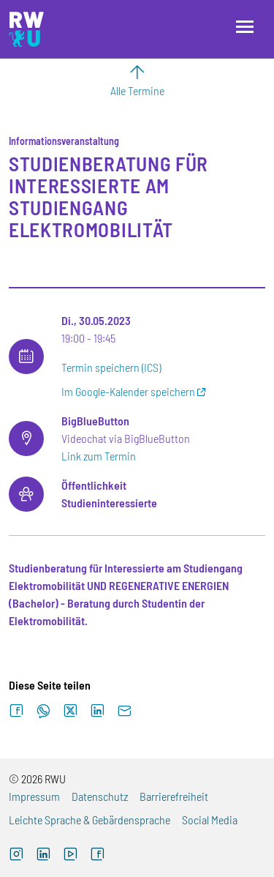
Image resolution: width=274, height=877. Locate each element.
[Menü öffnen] (244, 27)
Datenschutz (100, 796)
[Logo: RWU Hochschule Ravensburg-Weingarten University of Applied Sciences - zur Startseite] (26, 29)
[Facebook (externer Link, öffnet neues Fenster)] (97, 855)
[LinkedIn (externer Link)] (43, 855)
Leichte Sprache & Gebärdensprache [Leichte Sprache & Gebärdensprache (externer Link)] (89, 819)
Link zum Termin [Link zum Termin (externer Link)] (98, 456)
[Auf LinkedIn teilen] (97, 711)
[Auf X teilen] (70, 711)
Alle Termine (137, 90)
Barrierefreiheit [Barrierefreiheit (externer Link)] (174, 796)
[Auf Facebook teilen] (16, 711)
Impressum (34, 796)
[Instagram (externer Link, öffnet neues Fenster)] (16, 855)
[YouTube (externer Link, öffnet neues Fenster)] (70, 855)
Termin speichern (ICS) (111, 367)
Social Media (209, 819)
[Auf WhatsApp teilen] (43, 711)
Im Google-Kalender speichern (128, 391)
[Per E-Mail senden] (124, 711)
